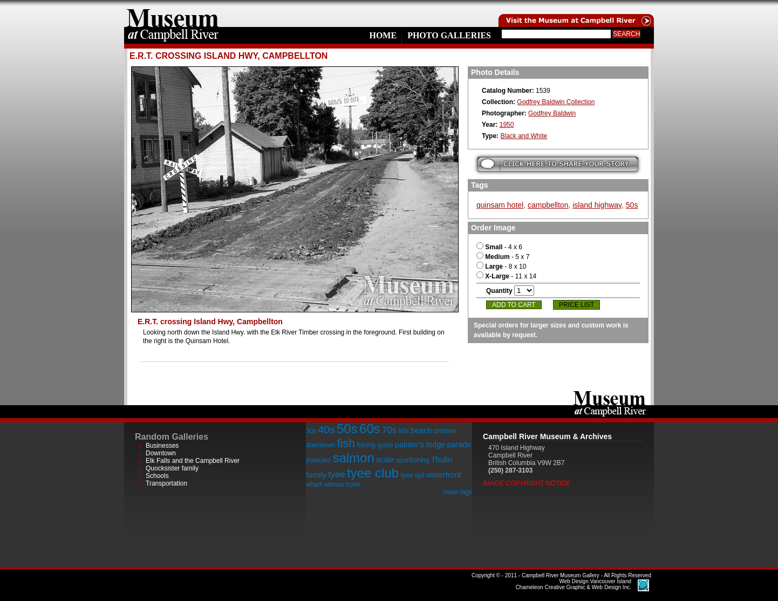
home (172, 13)
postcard (318, 460)
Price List (576, 305)
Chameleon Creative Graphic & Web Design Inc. (573, 584)
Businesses (162, 445)
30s (311, 431)
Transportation (166, 483)
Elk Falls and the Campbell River (193, 461)
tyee (336, 474)
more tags (457, 492)
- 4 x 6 (499, 247)
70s (389, 430)
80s (403, 431)
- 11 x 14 (506, 276)
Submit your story (558, 164)
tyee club (373, 473)
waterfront (443, 474)
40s (326, 429)
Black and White (523, 136)
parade (459, 444)
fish (346, 443)
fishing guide (375, 445)
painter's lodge (420, 444)
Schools (157, 476)
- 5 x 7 (502, 257)
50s (632, 205)
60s (369, 428)
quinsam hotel (499, 205)
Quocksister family (172, 468)
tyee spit (412, 475)
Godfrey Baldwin (552, 113)
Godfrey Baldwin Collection (556, 102)
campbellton (548, 205)
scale (385, 459)
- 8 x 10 (501, 266)
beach (421, 430)
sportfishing (412, 460)
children (445, 431)
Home (383, 35)
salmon (353, 457)
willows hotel (342, 484)
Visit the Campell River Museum (575, 13)
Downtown (161, 453)
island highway (597, 205)
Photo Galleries (449, 35)
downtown (320, 445)
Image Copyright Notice (526, 483)
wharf (314, 484)
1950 (507, 124)
